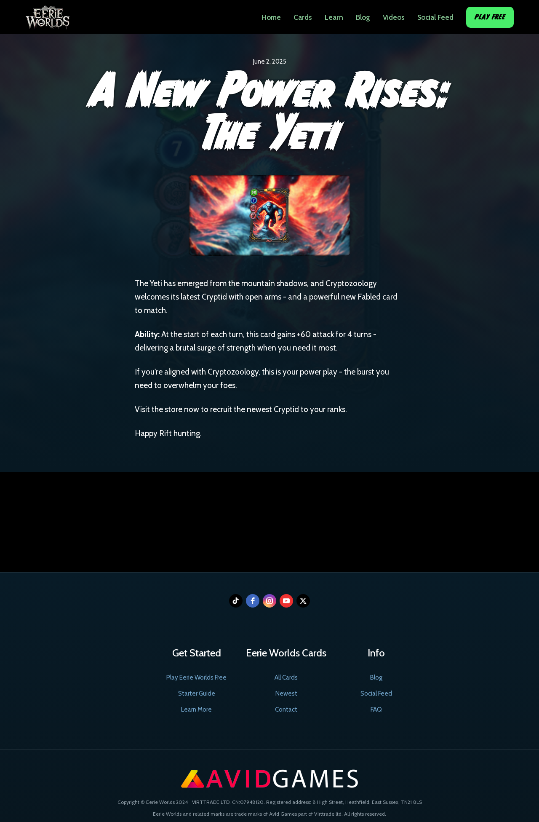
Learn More (196, 709)
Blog (363, 17)
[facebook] (252, 601)
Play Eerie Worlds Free (196, 677)
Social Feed (435, 17)
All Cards (286, 677)
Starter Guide (196, 693)
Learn (334, 17)
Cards (303, 17)
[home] (47, 14)
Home (271, 17)
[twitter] (303, 601)
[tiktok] (236, 601)
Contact (286, 709)
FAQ (376, 709)
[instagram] (269, 601)
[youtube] (286, 601)
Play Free (490, 17)
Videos (394, 17)
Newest (286, 693)
